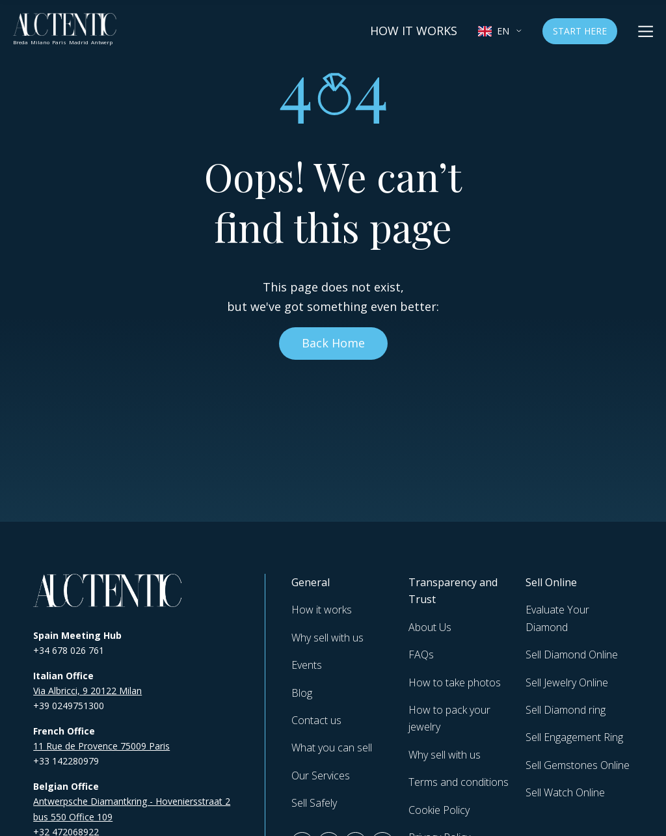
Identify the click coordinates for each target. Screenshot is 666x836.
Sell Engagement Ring (574, 737)
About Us (429, 627)
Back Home (333, 343)
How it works (413, 30)
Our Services (320, 775)
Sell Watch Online (565, 792)
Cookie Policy (439, 810)
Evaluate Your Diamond (557, 618)
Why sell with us (327, 637)
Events (306, 665)
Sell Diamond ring (566, 710)
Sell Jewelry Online (567, 682)
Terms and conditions (458, 782)
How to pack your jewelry (449, 718)
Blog (301, 693)
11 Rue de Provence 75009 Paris (101, 746)
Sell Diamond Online (572, 654)
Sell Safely (314, 803)
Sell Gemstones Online (578, 765)
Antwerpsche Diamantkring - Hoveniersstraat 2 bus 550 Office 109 (131, 808)
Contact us (316, 720)
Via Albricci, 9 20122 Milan (87, 690)
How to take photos (454, 682)
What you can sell (331, 747)
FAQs (421, 654)
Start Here (580, 31)
